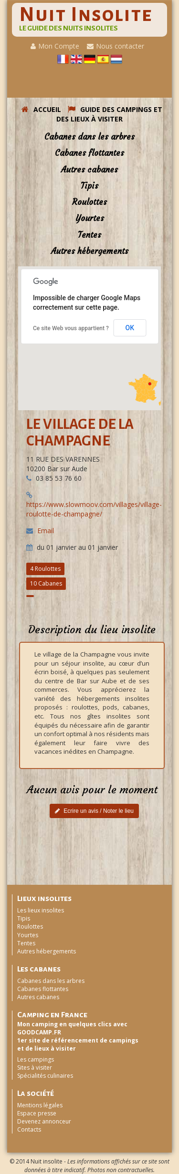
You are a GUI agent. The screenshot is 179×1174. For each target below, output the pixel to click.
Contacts (29, 1129)
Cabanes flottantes (89, 153)
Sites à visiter (34, 1067)
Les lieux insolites (40, 910)
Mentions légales (40, 1105)
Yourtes (89, 218)
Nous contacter (115, 46)
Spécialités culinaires (45, 1076)
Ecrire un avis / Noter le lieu (94, 811)
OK (130, 328)
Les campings (35, 1059)
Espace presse (36, 1113)
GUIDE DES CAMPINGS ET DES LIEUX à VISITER (109, 114)
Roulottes (89, 202)
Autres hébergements (89, 251)
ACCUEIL (41, 109)
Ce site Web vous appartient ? (71, 328)
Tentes (89, 235)
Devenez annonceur (44, 1121)
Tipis (89, 186)
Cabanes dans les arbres (89, 137)
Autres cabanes (89, 169)
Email (45, 530)
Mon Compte (55, 46)
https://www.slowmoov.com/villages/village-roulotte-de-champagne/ (94, 509)
